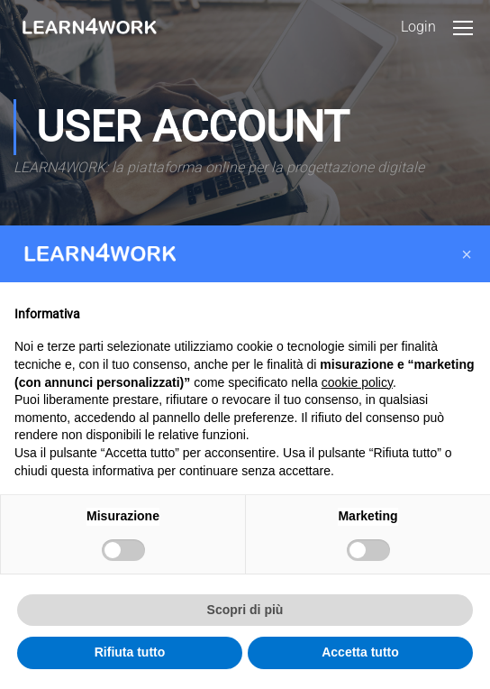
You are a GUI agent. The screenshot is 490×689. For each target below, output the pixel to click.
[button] (466, 254)
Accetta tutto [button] (360, 652)
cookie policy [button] (357, 382)
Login (418, 26)
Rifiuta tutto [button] (130, 652)
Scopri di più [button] (245, 609)
